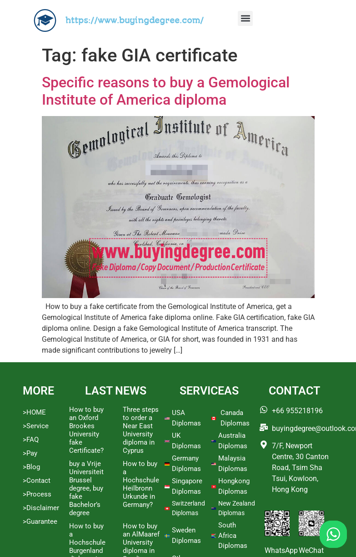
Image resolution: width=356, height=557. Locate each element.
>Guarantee (40, 521)
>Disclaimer (41, 508)
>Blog (31, 467)
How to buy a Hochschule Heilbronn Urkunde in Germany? (141, 484)
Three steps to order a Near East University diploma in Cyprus (141, 430)
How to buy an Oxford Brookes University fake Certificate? (86, 430)
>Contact (36, 480)
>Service (36, 426)
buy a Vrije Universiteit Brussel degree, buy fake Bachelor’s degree (86, 488)
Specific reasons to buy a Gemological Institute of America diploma (166, 91)
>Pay (30, 453)
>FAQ (31, 439)
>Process (37, 494)
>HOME (34, 412)
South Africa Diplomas (232, 535)
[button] (245, 18)
